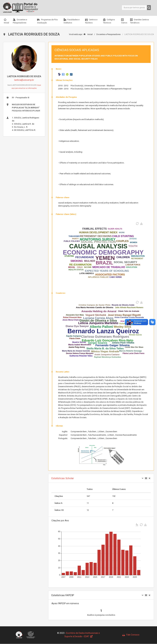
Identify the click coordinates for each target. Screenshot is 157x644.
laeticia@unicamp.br (24, 80)
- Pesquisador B (17, 97)
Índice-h (58, 503)
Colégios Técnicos (109, 21)
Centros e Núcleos (91, 21)
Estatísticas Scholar (62, 478)
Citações (59, 496)
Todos (90, 489)
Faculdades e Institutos (71, 21)
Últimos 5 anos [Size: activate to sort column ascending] (119, 489)
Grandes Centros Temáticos (139, 21)
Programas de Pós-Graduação (47, 21)
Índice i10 (59, 510)
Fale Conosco (130, 634)
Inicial (6, 21)
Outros (124, 21)
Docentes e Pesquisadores (20, 21)
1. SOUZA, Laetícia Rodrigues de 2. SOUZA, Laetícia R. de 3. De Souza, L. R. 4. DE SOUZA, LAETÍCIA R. (22, 123)
